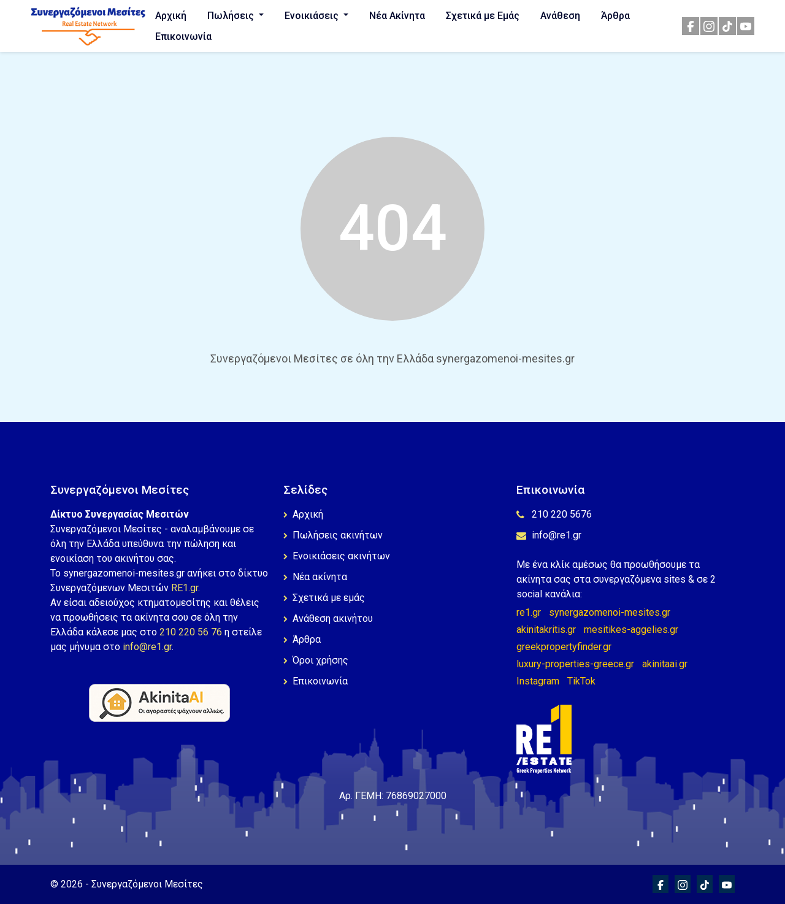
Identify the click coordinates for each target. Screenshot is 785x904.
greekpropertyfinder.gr (563, 647)
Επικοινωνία (183, 36)
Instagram (537, 681)
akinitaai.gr (664, 664)
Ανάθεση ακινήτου (328, 618)
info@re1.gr (147, 647)
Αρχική (170, 15)
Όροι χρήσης (315, 660)
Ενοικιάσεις (313, 15)
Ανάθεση (560, 15)
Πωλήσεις (231, 15)
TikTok (581, 681)
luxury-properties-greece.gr (575, 664)
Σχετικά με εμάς (324, 597)
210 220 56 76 (190, 632)
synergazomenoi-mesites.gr (609, 612)
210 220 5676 (554, 514)
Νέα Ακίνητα (397, 15)
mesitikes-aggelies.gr (631, 629)
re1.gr (528, 612)
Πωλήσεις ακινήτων (333, 535)
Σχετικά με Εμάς (482, 15)
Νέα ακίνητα (315, 577)
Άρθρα (615, 15)
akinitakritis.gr (546, 629)
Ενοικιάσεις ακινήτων (336, 556)
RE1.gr (184, 588)
